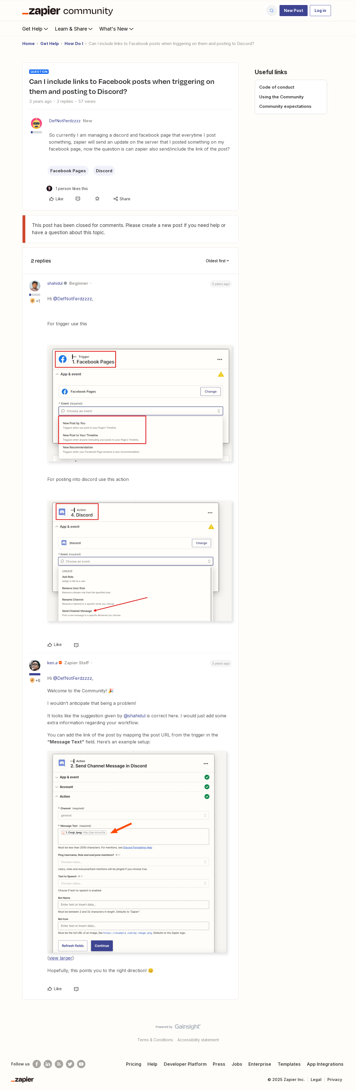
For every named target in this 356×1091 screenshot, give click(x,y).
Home (28, 43)
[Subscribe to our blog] (59, 1064)
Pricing (133, 1064)
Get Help (35, 28)
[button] (294, 10)
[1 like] (67, 188)
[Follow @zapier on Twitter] (70, 1064)
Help (152, 1064)
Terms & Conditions (155, 1039)
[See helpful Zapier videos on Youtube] (81, 1064)
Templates (289, 1064)
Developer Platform (185, 1064)
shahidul (55, 283)
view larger (60, 958)
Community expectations (285, 106)
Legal (316, 1079)
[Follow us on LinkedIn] (48, 1064)
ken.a (52, 662)
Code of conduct (276, 87)
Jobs (237, 1064)
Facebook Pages (68, 170)
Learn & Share (74, 28)
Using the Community (281, 96)
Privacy (334, 1079)
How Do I (74, 43)
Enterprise (259, 1064)
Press (219, 1064)
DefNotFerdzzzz (65, 120)
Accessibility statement (198, 1039)
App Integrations (325, 1064)
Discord (104, 170)
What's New (117, 28)
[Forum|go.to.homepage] (69, 10)
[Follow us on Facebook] (37, 1064)
